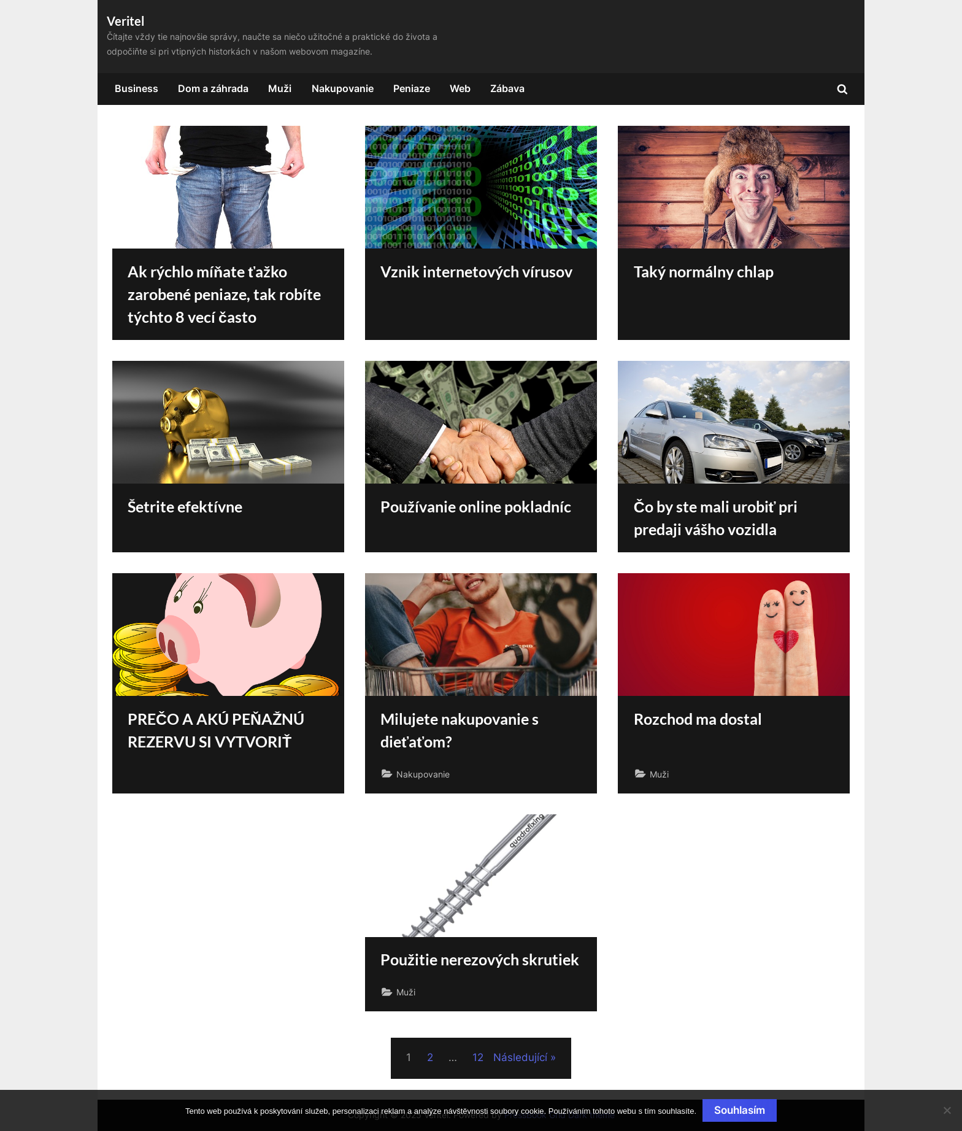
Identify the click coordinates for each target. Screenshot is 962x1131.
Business (136, 88)
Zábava (507, 88)
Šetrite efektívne (185, 506)
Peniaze (411, 88)
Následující (520, 1057)
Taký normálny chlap (704, 271)
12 (477, 1057)
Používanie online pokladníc (475, 506)
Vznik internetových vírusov (476, 271)
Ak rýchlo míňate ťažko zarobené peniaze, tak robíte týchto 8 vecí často (224, 294)
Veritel (125, 21)
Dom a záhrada (213, 88)
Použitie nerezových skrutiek (479, 959)
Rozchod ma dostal (698, 719)
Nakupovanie (343, 88)
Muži (279, 88)
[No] (947, 1110)
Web (460, 88)
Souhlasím (739, 1110)
